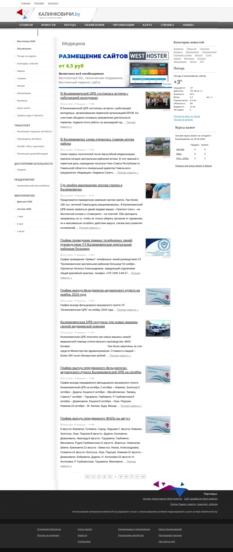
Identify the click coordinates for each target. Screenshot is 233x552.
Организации (123, 24)
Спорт (209, 55)
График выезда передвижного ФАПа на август (95, 418)
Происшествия (209, 52)
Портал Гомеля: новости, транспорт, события (194, 504)
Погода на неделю (26, 56)
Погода (70, 24)
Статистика (84, 541)
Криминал (178, 49)
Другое (193, 61)
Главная (25, 3)
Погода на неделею (48, 535)
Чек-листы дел (167, 541)
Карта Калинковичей (170, 529)
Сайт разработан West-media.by (201, 498)
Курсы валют (24, 108)
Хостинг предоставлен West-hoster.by (162, 498)
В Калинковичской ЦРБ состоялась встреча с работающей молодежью (94, 95)
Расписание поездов (170, 535)
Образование (180, 61)
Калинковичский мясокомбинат (33, 185)
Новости (48, 24)
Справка (167, 24)
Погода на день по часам (187, 116)
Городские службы (183, 55)
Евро (179, 154)
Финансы (178, 52)
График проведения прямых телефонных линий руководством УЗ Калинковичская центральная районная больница (96, 244)
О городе (26, 32)
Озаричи (21, 169)
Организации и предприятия (134, 529)
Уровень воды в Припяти (30, 115)
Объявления (94, 24)
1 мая (20, 216)
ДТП (202, 61)
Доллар (180, 149)
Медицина (81, 104)
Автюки (21, 86)
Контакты (53, 3)
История (201, 58)
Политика (204, 49)
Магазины (22, 100)
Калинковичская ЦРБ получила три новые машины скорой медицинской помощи (99, 324)
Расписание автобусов (131, 535)
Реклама (39, 3)
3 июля (20, 231)
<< (87, 477)
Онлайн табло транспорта (30, 146)
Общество (192, 49)
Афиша (188, 24)
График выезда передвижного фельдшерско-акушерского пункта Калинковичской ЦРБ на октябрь (100, 370)
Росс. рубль (182, 158)
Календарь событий (27, 63)
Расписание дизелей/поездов (32, 153)
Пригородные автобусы (29, 139)
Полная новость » (128, 172)
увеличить (158, 109)
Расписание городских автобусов (34, 131)
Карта (147, 24)
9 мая (20, 224)
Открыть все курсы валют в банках (193, 166)
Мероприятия (192, 52)
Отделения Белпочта (49, 529)
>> (143, 477)
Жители (199, 55)
